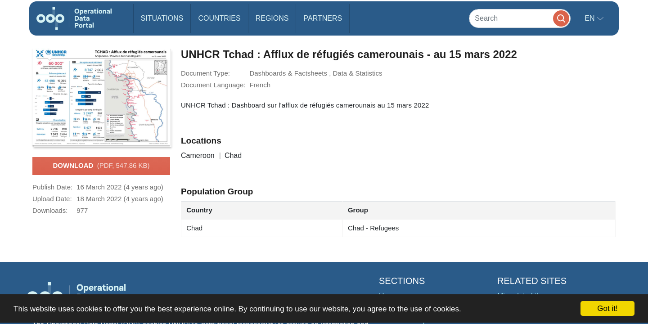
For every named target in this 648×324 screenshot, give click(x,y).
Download (101, 166)
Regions (272, 18)
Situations (162, 18)
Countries (219, 18)
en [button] (591, 18)
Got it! (607, 308)
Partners (322, 18)
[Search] (520, 18)
